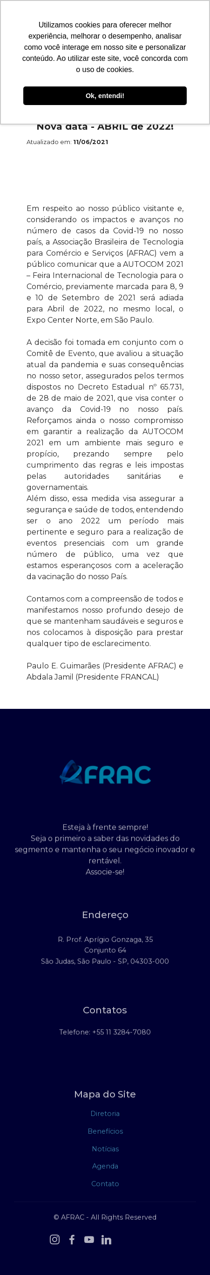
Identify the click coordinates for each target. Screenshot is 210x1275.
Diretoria (105, 1116)
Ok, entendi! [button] (105, 95)
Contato (105, 1186)
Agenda (105, 1168)
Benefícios (105, 1133)
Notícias (105, 1151)
